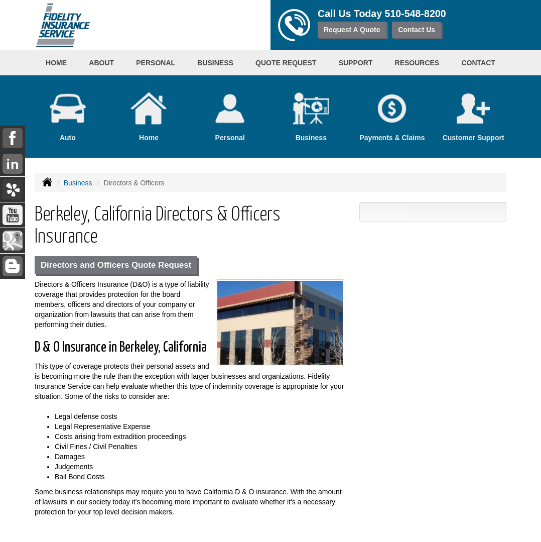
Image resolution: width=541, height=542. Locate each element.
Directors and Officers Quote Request (116, 265)
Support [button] (356, 63)
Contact (478, 63)
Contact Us (416, 30)
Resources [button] (417, 63)
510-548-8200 (415, 13)
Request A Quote (352, 30)
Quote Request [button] (285, 63)
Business (78, 183)
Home (56, 63)
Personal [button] (155, 63)
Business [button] (215, 63)
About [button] (101, 63)
